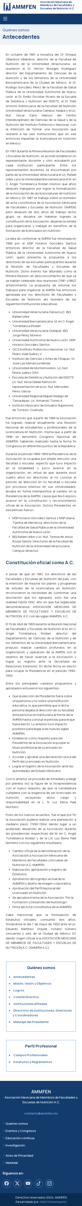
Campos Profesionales (30, 1055)
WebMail (12, 1162)
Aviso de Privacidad (19, 1155)
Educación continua (20, 1138)
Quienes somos (17, 1123)
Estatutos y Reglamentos (32, 1062)
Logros (18, 990)
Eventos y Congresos (21, 1130)
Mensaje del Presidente (31, 1022)
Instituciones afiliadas (30, 1004)
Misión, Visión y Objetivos (32, 983)
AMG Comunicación (53, 1202)
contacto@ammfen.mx (41, 1113)
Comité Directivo (26, 997)
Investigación (15, 1145)
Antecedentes (24, 977)
